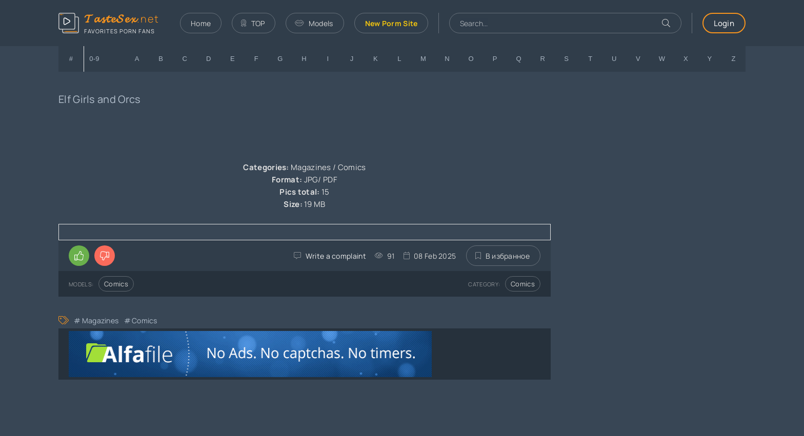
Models (314, 23)
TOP (253, 23)
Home (201, 23)
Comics (116, 283)
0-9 (94, 59)
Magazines (100, 320)
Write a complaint (336, 256)
